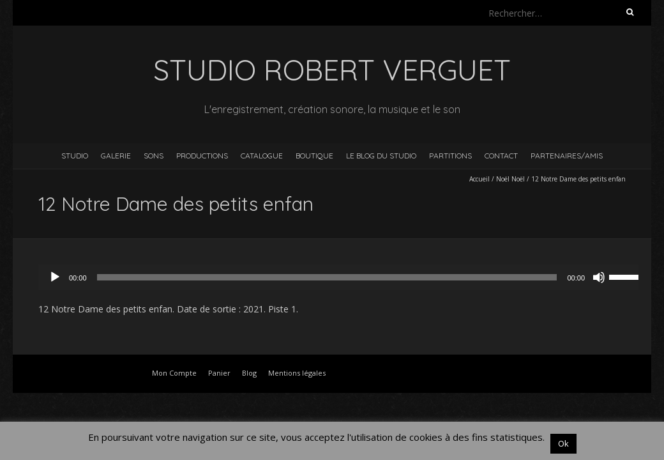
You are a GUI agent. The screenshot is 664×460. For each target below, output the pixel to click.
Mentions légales (297, 373)
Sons (153, 155)
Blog (249, 373)
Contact (501, 155)
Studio (74, 155)
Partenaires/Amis (567, 155)
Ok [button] (563, 443)
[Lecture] (55, 277)
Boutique (314, 155)
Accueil (479, 178)
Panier (219, 373)
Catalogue (262, 155)
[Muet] (598, 277)
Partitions (450, 155)
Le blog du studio (381, 155)
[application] (344, 277)
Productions (202, 155)
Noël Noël (510, 178)
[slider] (327, 277)
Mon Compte (174, 373)
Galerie (116, 155)
